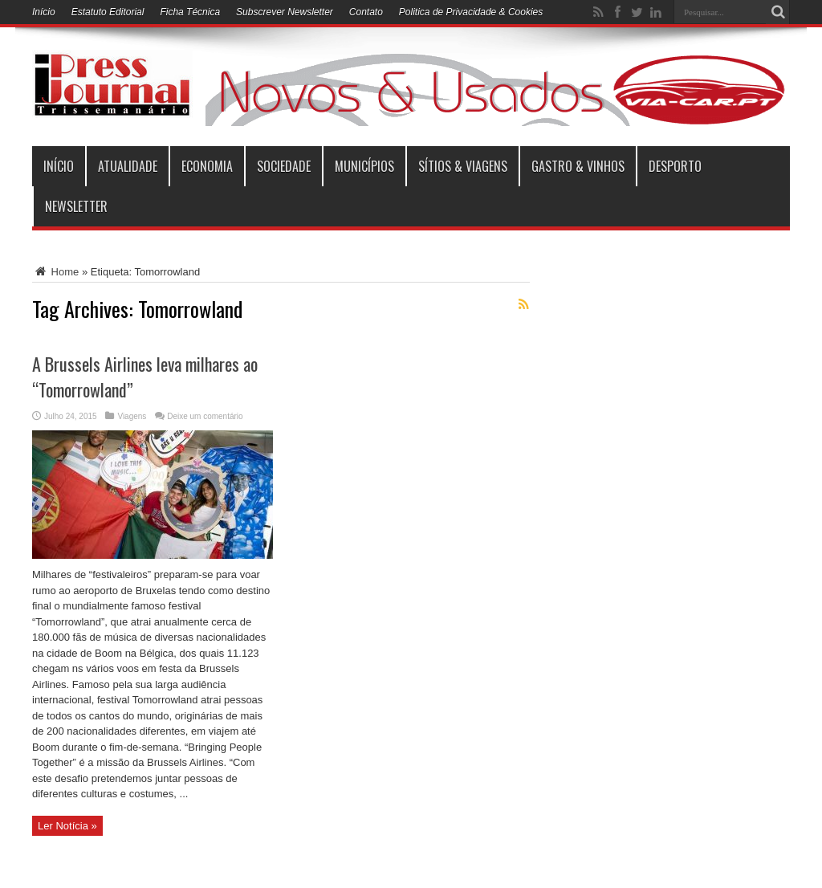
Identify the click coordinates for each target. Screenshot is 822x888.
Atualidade (127, 166)
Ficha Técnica (190, 12)
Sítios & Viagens (462, 166)
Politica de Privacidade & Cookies (471, 12)
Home (55, 272)
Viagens (131, 416)
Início (43, 12)
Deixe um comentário (204, 416)
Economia (207, 166)
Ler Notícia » (67, 826)
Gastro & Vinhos (578, 166)
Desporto (675, 166)
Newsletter (76, 206)
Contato (366, 12)
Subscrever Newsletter (284, 12)
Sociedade (284, 166)
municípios (364, 166)
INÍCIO (58, 166)
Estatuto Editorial (107, 12)
